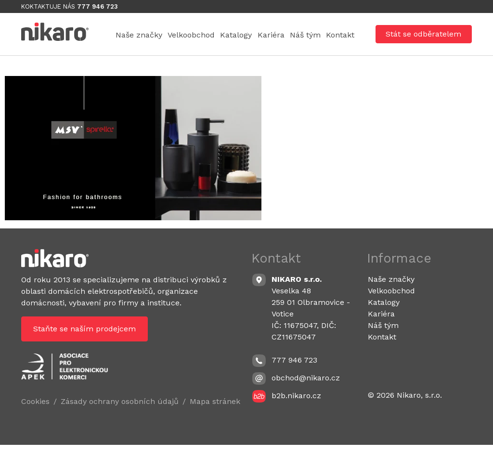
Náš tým (136, 55)
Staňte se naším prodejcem (84, 350)
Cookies (35, 423)
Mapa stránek (215, 423)
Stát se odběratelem (423, 44)
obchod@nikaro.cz (306, 398)
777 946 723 (97, 6)
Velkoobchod (216, 35)
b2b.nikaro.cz (296, 416)
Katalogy (281, 35)
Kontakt (334, 55)
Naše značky (144, 35)
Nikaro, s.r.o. (419, 416)
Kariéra (335, 35)
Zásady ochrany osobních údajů (120, 423)
